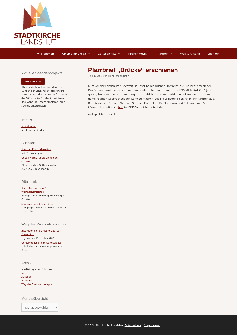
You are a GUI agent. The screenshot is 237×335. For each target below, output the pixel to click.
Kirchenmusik (141, 53)
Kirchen (167, 53)
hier (120, 107)
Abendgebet (28, 126)
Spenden (213, 53)
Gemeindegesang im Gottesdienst (41, 242)
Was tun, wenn (190, 53)
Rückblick (26, 280)
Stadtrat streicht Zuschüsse (37, 204)
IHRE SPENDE (33, 81)
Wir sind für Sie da (78, 53)
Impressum (152, 325)
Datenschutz (133, 325)
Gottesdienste (111, 53)
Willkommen (45, 53)
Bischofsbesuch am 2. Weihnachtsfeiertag (33, 190)
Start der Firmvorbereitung (37, 149)
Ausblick (26, 276)
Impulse (26, 273)
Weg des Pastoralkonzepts (36, 284)
